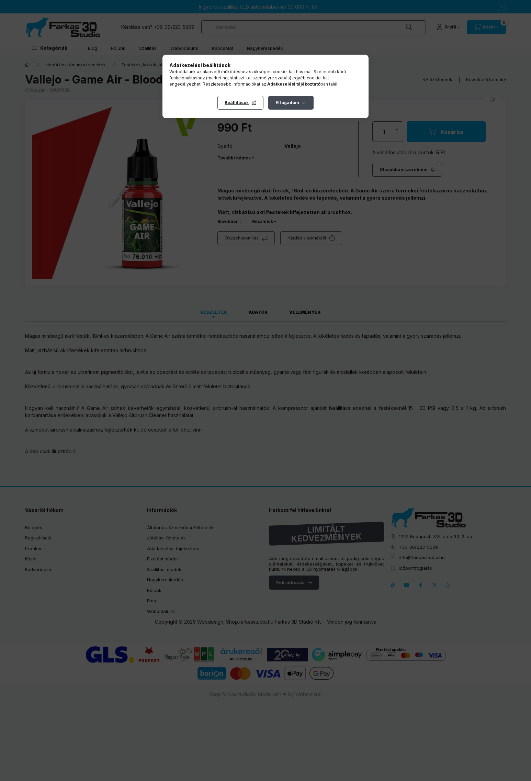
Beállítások (237, 102)
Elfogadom (287, 102)
